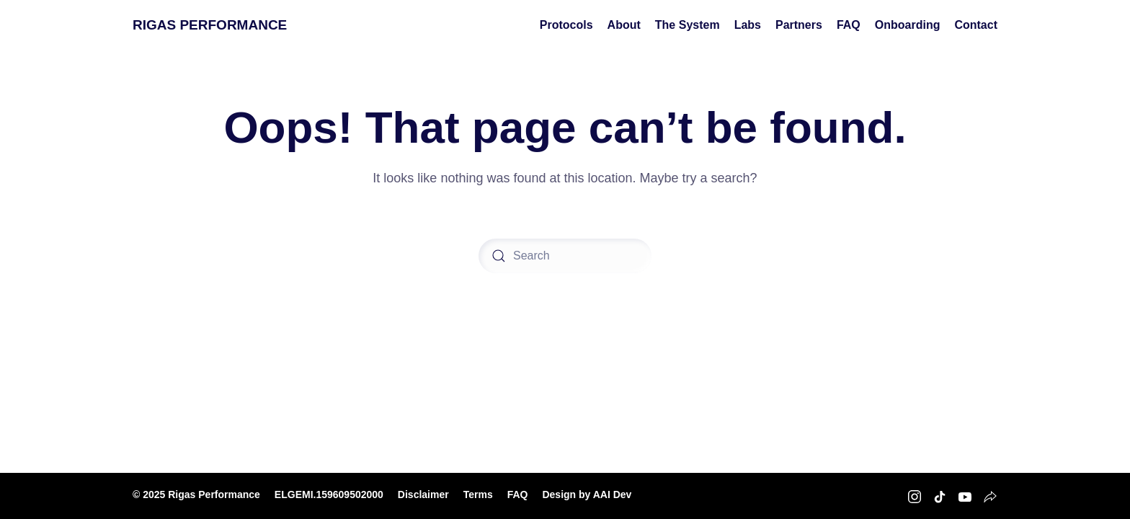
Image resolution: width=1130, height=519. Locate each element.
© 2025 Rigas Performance (196, 494)
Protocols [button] (566, 25)
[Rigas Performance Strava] (990, 495)
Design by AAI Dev (586, 494)
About (624, 25)
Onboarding (907, 25)
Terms (478, 494)
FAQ (848, 25)
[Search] (565, 256)
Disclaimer (423, 494)
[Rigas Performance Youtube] (965, 495)
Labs (747, 25)
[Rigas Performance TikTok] (940, 495)
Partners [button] (798, 25)
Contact (975, 25)
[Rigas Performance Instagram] (914, 495)
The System (687, 25)
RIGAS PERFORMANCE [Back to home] (210, 24)
